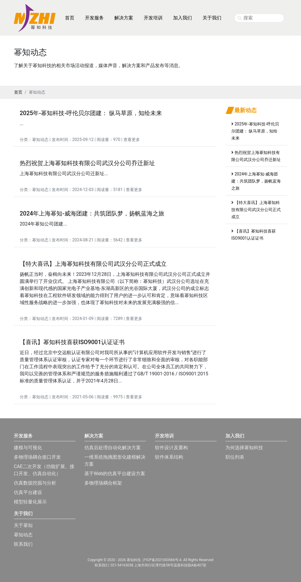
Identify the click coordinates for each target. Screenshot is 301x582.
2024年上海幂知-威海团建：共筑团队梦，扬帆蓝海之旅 (92, 213)
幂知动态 (40, 139)
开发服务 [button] (94, 18)
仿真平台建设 (28, 492)
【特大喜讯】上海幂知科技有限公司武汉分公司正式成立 (93, 263)
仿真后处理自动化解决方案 (112, 447)
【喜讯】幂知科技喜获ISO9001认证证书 (72, 342)
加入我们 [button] (182, 18)
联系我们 (23, 544)
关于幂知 (23, 525)
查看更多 (131, 139)
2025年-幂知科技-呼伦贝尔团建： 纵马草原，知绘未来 (91, 113)
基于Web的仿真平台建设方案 (114, 473)
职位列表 (234, 457)
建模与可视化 (28, 447)
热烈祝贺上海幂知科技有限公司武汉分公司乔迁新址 (87, 163)
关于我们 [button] (212, 18)
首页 (69, 18)
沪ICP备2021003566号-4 (162, 560)
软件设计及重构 (171, 447)
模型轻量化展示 (30, 502)
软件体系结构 (169, 457)
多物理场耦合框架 (103, 483)
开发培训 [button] (153, 18)
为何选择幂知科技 (244, 447)
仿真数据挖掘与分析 (35, 483)
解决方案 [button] (123, 18)
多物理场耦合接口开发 (37, 457)
